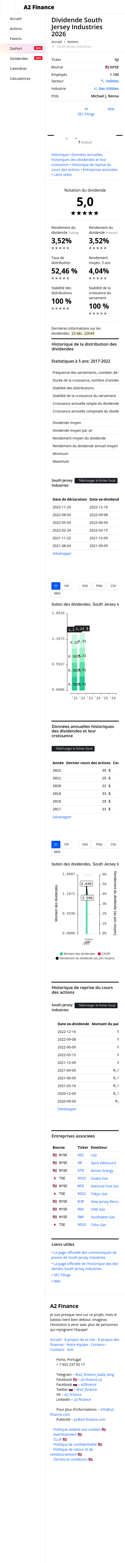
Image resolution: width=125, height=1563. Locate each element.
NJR (81, 1202)
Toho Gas (98, 1224)
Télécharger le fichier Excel (96, 480)
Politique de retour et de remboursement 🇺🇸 (71, 1452)
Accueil (56, 41)
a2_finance (73, 1394)
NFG (81, 1186)
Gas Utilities (109, 88)
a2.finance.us (91, 1379)
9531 (82, 1194)
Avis (70, 1349)
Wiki (111, 109)
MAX (57, 593)
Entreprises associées (100, 169)
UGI (81, 1155)
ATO (81, 1171)
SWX (81, 1217)
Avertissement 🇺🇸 (67, 1434)
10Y (66, 586)
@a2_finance (87, 1389)
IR (86, 109)
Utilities (112, 81)
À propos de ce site (79, 1339)
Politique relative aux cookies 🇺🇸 (79, 1429)
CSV (112, 586)
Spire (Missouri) (103, 1162)
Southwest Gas (103, 1217)
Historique (59, 154)
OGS (81, 1209)
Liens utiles (63, 174)
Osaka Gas (99, 1178)
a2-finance (82, 1399)
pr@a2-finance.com (90, 1419)
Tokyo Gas (99, 1193)
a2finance (89, 1384)
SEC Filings (86, 114)
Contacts (57, 1349)
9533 (82, 1225)
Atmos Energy (102, 1170)
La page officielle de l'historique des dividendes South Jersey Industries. (84, 1266)
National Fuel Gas (105, 1186)
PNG (98, 586)
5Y (56, 586)
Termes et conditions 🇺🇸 (73, 1459)
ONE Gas (98, 1209)
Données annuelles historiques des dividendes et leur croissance (78, 159)
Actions (72, 41)
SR (80, 1163)
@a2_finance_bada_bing (94, 1374)
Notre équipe (77, 1344)
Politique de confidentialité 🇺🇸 (77, 1444)
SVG (84, 586)
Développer (62, 553)
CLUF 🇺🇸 (60, 1439)
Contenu (98, 1344)
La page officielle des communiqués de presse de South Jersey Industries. (84, 1255)
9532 (82, 1178)
